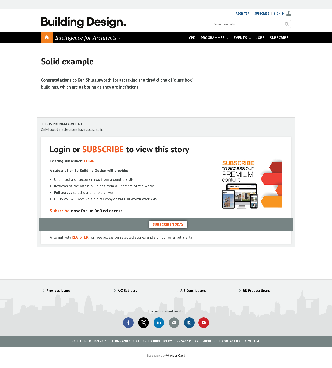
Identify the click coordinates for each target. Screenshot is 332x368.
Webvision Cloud (175, 355)
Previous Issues (59, 290)
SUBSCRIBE (103, 149)
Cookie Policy (161, 341)
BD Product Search (257, 290)
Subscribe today (168, 224)
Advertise (252, 341)
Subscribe (261, 13)
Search (286, 24)
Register (242, 13)
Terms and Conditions (128, 341)
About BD (210, 341)
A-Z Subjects (127, 290)
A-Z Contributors (193, 290)
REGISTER (80, 237)
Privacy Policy (187, 341)
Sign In (279, 13)
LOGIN (89, 160)
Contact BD (231, 341)
